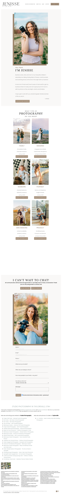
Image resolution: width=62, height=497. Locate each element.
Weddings (22, 410)
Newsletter (17, 492)
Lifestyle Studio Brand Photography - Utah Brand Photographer (17, 428)
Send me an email (15, 411)
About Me (38, 4)
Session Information (30, 4)
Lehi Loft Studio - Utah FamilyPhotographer (13, 423)
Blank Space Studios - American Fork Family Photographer (17, 425)
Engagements (28, 410)
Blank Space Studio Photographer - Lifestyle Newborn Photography (18, 432)
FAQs (13, 492)
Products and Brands (42, 410)
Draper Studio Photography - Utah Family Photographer (16, 426)
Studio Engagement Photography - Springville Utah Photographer (18, 442)
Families (33, 410)
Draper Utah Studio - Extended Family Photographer (15, 418)
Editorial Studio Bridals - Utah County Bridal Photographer (16, 435)
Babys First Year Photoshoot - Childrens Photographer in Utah (17, 430)
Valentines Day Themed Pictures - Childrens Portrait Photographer (18, 440)
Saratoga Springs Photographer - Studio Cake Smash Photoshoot (18, 452)
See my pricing (25, 288)
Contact (47, 4)
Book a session (54, 4)
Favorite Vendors (7, 492)
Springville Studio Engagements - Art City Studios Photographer (18, 454)
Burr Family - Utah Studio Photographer (12, 421)
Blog (43, 4)
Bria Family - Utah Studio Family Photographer (14, 420)
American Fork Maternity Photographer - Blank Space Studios (17, 443)
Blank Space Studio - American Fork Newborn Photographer (17, 433)
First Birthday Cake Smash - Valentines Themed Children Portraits (18, 459)
